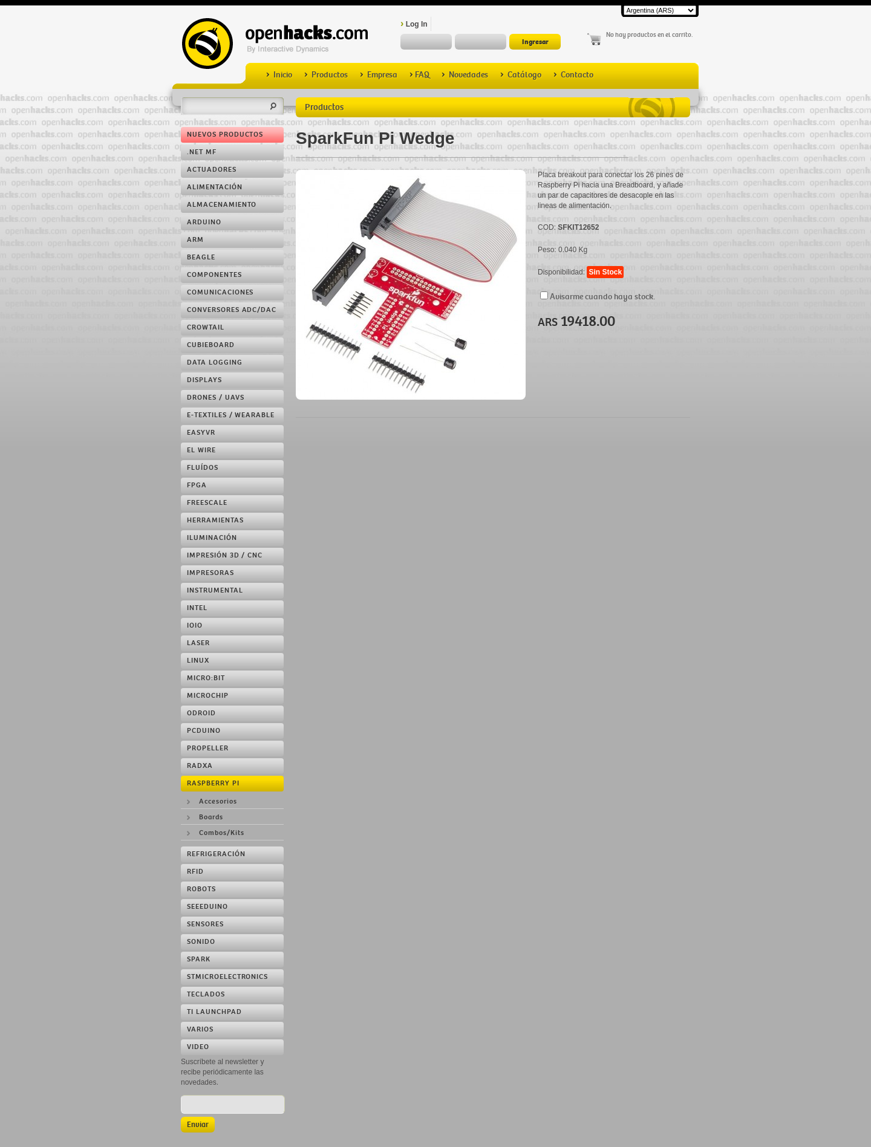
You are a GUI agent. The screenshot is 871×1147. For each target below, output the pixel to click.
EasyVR (201, 432)
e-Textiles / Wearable (231, 415)
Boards (211, 817)
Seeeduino (207, 906)
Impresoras (210, 572)
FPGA (197, 485)
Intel (197, 607)
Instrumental (215, 590)
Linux (198, 660)
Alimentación (215, 187)
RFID (195, 871)
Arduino (204, 222)
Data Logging (215, 362)
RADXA (200, 765)
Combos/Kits (221, 832)
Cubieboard (211, 344)
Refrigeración (216, 854)
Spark (198, 959)
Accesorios (218, 801)
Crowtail (205, 327)
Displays (204, 380)
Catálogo (520, 74)
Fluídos (202, 467)
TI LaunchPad (214, 1011)
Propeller (208, 748)
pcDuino (204, 730)
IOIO (195, 625)
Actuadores (212, 169)
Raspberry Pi (213, 783)
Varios (200, 1029)
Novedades (465, 74)
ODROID (201, 713)
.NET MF (202, 152)
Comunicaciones (220, 292)
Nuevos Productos (225, 134)
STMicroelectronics (227, 976)
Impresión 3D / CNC (225, 555)
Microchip (208, 695)
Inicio (279, 74)
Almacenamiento (221, 204)
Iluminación (212, 537)
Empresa (378, 74)
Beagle (201, 257)
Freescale (207, 502)
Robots (201, 889)
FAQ (419, 74)
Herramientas (215, 520)
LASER (198, 643)
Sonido (201, 941)
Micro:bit (206, 678)
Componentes (214, 274)
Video (198, 1046)
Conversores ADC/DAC (231, 309)
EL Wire (201, 450)
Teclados (206, 994)
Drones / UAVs (215, 397)
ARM (195, 239)
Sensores (205, 924)
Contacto (573, 74)
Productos (326, 74)
